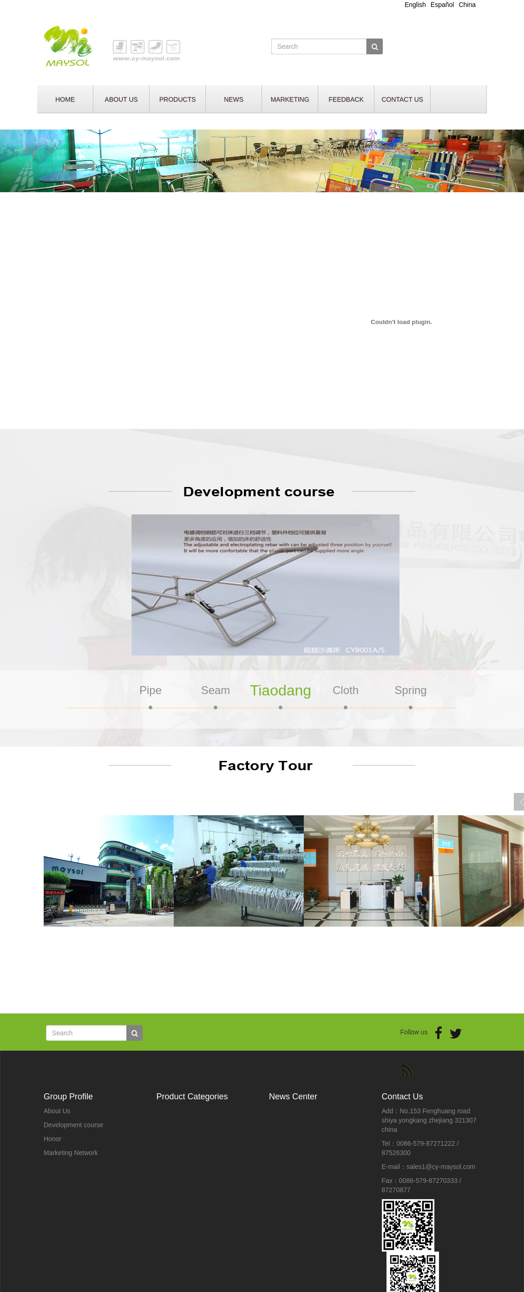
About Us (57, 1111)
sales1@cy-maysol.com (440, 1166)
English (415, 4)
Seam (215, 690)
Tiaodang (280, 690)
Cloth (346, 690)
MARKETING (289, 99)
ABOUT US (121, 99)
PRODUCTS (177, 99)
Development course (73, 1125)
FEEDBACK (345, 99)
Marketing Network (71, 1152)
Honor (52, 1139)
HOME (65, 99)
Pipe (150, 690)
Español (442, 4)
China (467, 4)
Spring (410, 690)
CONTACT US (402, 99)
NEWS (233, 99)
